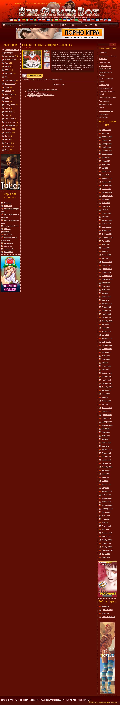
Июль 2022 (106, 286)
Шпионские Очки (104, 62)
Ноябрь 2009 (106, 543)
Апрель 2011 (106, 484)
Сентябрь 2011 (107, 467)
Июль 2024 (106, 203)
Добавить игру (107, 610)
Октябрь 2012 (107, 422)
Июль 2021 (106, 328)
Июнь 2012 (106, 436)
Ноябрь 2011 (106, 460)
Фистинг (8, 139)
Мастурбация (9, 94)
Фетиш (7, 136)
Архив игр (105, 613)
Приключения (10, 125)
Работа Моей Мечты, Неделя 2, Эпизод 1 (40, 95)
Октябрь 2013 (107, 383)
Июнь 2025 (106, 164)
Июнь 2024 (106, 206)
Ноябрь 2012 (106, 418)
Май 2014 (105, 363)
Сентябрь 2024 (107, 196)
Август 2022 (106, 283)
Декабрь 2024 (107, 185)
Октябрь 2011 (107, 463)
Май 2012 (105, 439)
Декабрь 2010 (107, 498)
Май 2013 (105, 397)
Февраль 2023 (107, 262)
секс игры (8, 246)
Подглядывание (104, 101)
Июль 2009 (106, 557)
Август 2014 (106, 352)
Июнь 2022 (106, 290)
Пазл (6, 115)
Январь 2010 (106, 536)
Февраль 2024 (107, 220)
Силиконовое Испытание (107, 97)
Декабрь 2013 (107, 376)
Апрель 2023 (106, 255)
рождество (8, 243)
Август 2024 (106, 199)
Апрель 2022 (106, 296)
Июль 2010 (106, 515)
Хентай (56, 25)
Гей (6, 77)
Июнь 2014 (106, 359)
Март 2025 (105, 175)
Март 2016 (105, 335)
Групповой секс (42, 25)
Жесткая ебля (26, 25)
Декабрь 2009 (107, 540)
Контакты (105, 606)
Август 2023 (106, 241)
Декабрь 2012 (107, 415)
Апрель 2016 (106, 331)
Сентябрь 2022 (107, 279)
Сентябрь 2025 (107, 154)
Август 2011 (106, 470)
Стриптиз (78, 25)
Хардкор (8, 143)
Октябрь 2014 (107, 349)
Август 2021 (106, 324)
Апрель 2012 (106, 442)
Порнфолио (103, 52)
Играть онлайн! (34, 75)
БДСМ (89, 25)
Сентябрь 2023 (107, 237)
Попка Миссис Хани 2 (34, 96)
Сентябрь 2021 (107, 321)
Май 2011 (105, 481)
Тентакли (8, 132)
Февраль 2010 (107, 533)
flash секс (8, 206)
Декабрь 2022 (107, 269)
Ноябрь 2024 (106, 189)
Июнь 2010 (106, 519)
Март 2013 (105, 404)
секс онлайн (9, 249)
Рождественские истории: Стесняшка (47, 44)
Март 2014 (105, 369)
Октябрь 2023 (107, 234)
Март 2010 (105, 529)
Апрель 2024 (106, 213)
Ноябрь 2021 (106, 314)
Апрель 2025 (106, 171)
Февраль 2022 (107, 303)
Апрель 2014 (106, 366)
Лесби (67, 25)
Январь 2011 (106, 495)
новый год (8, 234)
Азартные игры (10, 59)
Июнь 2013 (106, 394)
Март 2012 (105, 446)
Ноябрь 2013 (106, 380)
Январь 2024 (106, 223)
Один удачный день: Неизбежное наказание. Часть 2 (107, 91)
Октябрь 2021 (107, 317)
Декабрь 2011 (107, 456)
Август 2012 (106, 429)
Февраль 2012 (107, 449)
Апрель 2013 (106, 401)
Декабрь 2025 (107, 144)
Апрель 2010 (106, 526)
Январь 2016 (106, 342)
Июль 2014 (106, 356)
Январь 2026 (106, 140)
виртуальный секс (11, 226)
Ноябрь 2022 (106, 272)
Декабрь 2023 (107, 227)
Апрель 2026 (106, 130)
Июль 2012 (106, 432)
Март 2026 (105, 133)
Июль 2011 (106, 474)
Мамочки (8, 91)
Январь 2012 (106, 453)
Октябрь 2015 (107, 345)
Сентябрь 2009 (107, 550)
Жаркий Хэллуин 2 (33, 91)
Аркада (7, 66)
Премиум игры (10, 25)
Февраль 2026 (107, 137)
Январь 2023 (106, 265)
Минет (7, 98)
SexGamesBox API (108, 617)
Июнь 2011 (106, 477)
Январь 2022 (106, 307)
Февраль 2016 (107, 338)
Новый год (8, 112)
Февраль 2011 (107, 491)
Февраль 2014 (107, 373)
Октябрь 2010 (107, 505)
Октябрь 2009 (107, 547)
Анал (99, 25)
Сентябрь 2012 (107, 425)
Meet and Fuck (10, 56)
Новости (8, 108)
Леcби (7, 87)
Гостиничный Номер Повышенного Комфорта (42, 90)
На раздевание (10, 105)
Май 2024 (105, 210)
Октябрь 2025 (107, 150)
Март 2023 (105, 258)
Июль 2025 (106, 161)
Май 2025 (105, 168)
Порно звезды (10, 118)
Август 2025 (106, 157)
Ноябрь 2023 (106, 230)
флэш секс (8, 252)
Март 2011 (105, 488)
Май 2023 (105, 251)
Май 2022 (105, 293)
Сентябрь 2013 (107, 387)
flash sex (7, 203)
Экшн (7, 150)
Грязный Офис (104, 85)
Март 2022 (105, 300)
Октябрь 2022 (107, 276)
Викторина (8, 73)
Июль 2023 (106, 244)
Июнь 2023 (106, 248)
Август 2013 (106, 390)
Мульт (7, 101)
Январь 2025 (106, 182)
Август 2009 (106, 554)
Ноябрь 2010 (106, 502)
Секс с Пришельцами (106, 111)
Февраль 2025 (107, 178)
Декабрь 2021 (107, 310)
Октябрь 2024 (107, 192)
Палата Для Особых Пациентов (37, 93)
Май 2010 (105, 522)
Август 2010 (106, 512)
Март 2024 (105, 217)
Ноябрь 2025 (106, 147)
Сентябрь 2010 (107, 509)
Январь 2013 (106, 411)
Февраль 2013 (107, 408)
